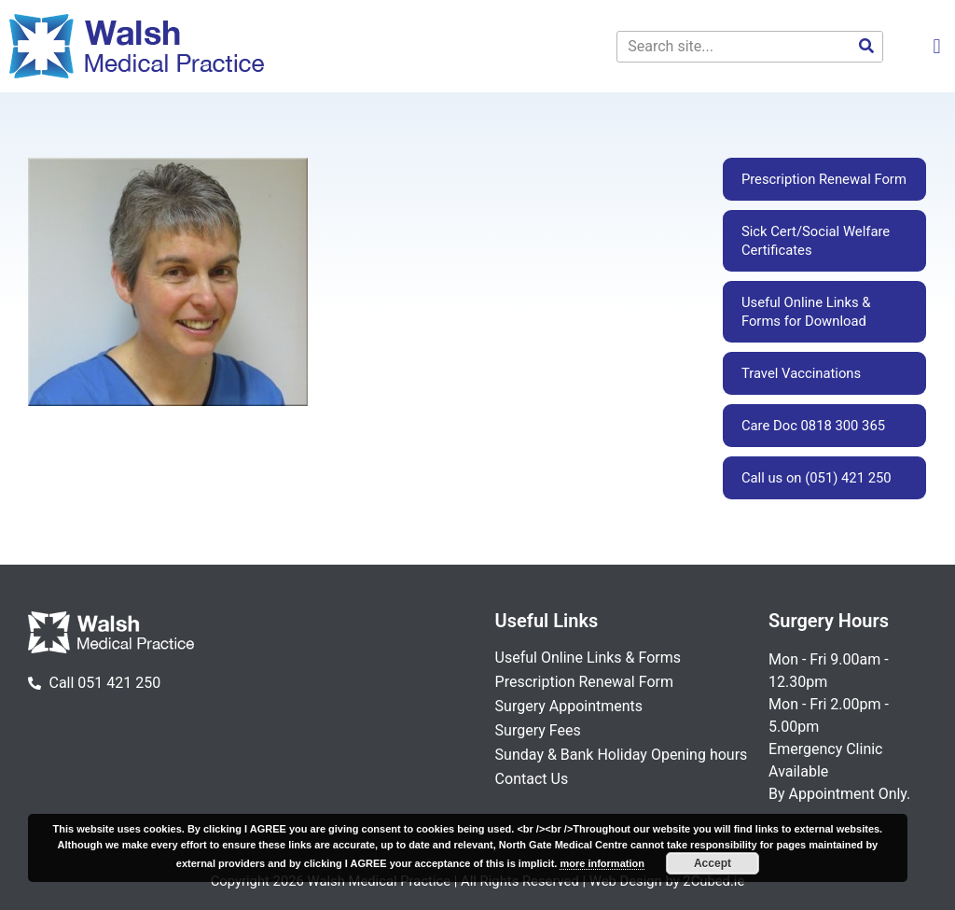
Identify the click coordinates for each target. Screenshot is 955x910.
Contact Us (532, 779)
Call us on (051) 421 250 (816, 477)
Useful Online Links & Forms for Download (806, 311)
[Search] (866, 47)
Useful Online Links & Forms (588, 657)
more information (602, 863)
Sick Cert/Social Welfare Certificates (815, 241)
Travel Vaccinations (801, 373)
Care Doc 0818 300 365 (813, 425)
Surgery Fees (538, 730)
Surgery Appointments (569, 706)
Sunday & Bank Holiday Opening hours (621, 754)
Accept (712, 863)
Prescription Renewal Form (824, 179)
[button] (937, 46)
